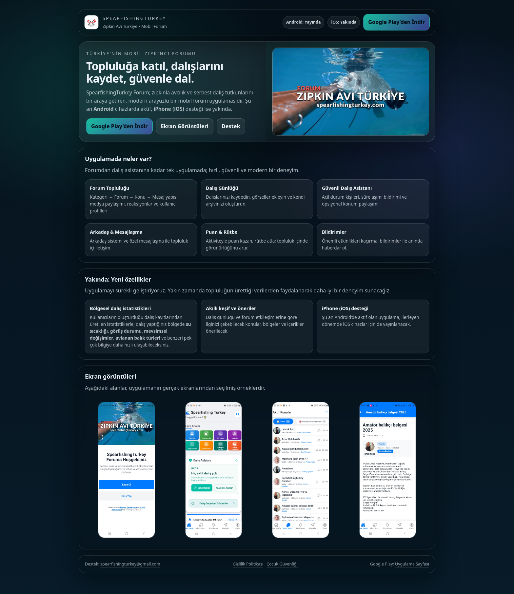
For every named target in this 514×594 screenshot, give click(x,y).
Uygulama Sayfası (412, 564)
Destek (231, 126)
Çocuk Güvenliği (282, 564)
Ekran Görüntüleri (184, 126)
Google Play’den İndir (396, 22)
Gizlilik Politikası (248, 564)
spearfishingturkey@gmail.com (130, 564)
